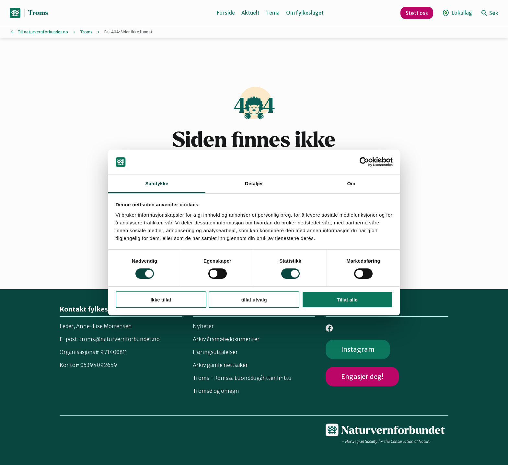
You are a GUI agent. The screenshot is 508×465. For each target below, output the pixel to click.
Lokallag (457, 12)
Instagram (358, 349)
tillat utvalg (254, 299)
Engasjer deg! (362, 376)
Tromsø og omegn (216, 391)
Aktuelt (250, 12)
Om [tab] (351, 183)
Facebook (329, 328)
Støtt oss (417, 13)
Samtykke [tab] (156, 183)
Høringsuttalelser (215, 352)
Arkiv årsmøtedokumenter (226, 339)
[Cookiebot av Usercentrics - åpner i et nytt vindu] (364, 162)
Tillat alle (347, 299)
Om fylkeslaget (305, 12)
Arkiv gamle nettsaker (220, 365)
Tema (273, 12)
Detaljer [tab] (254, 183)
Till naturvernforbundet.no (42, 31)
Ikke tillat (160, 299)
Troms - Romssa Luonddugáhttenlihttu (242, 378)
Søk (489, 13)
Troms (38, 12)
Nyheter (203, 326)
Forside (226, 12)
